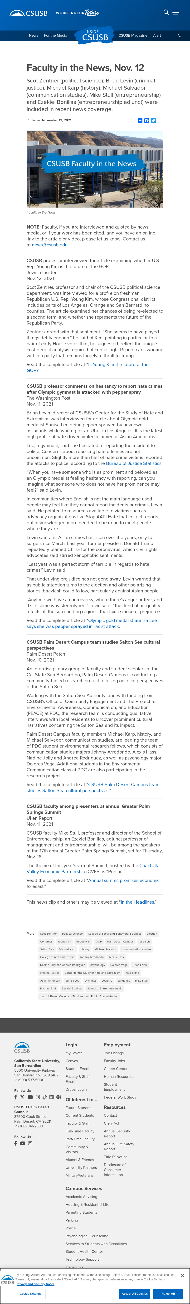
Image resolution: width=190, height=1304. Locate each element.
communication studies (136, 955)
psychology (98, 971)
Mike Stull (141, 986)
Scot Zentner (48, 939)
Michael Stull (48, 994)
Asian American (50, 986)
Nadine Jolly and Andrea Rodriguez (62, 971)
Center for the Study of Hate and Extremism (92, 979)
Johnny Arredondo (92, 963)
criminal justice (49, 979)
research (144, 947)
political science (72, 939)
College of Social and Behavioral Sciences (114, 939)
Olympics (91, 986)
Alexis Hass (116, 963)
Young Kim (64, 947)
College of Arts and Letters (57, 963)
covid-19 (107, 986)
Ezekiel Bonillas (72, 994)
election (152, 939)
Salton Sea (47, 955)
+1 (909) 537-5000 (29, 1086)
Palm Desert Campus (120, 947)
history (85, 955)
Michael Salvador (105, 955)
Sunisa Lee (72, 986)
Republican (84, 947)
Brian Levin (140, 971)
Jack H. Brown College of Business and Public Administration (79, 1002)
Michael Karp (67, 955)
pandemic (123, 986)
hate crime (132, 979)
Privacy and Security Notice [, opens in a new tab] (35, 1287)
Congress (46, 947)
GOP (99, 947)
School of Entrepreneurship (104, 994)
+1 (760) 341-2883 (28, 1132)
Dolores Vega (119, 971)
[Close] (182, 1279)
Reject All (168, 1297)
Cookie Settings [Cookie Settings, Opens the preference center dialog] (31, 1297)
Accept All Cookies (135, 1297)
